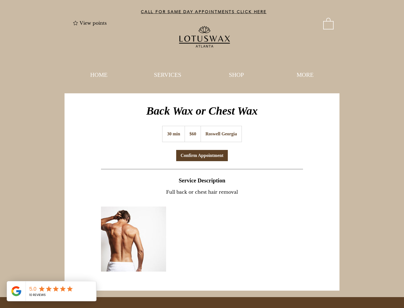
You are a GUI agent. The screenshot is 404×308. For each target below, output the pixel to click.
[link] (202, 155)
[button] (328, 23)
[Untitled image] (133, 239)
